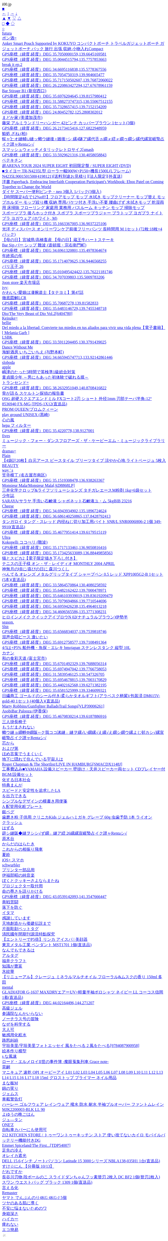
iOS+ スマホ (13, 860)
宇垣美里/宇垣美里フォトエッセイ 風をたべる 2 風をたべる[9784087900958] (70, 1045)
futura (7, 33)
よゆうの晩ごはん (18, 1114)
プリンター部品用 (18, 870)
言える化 (10, 1187)
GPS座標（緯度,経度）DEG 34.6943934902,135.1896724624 (54, 511)
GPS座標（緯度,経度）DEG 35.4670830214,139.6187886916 (54, 716)
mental (7, 987)
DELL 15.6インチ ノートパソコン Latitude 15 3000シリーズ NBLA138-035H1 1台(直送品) (81, 1161)
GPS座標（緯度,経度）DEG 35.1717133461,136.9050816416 (54, 547)
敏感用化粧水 (14, 1035)
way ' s (7, 470)
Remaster (9, 1193)
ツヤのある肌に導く (20, 1203)
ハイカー (10, 1219)
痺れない (10, 1224)
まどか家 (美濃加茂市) (22, 117)
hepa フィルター (16, 425)
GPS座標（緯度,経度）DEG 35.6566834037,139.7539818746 (54, 631)
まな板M (10, 1083)
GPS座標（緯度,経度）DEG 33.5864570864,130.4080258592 (54, 585)
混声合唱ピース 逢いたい (25, 637)
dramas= (9, 451)
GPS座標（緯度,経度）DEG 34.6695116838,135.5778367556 (54, 69)
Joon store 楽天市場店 (21, 282)
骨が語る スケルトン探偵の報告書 (33, 393)
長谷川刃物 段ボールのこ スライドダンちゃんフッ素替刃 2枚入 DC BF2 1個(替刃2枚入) (81, 1177)
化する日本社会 (16, 780)
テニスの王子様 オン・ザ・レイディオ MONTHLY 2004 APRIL (58, 563)
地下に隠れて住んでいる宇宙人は (32, 759)
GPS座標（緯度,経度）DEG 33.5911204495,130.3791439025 (54, 342)
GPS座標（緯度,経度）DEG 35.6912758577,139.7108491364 (54, 642)
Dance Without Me (17, 347)
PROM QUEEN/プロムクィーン (30, 409)
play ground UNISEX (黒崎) (25, 414)
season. (8, 622)
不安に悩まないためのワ (24, 1208)
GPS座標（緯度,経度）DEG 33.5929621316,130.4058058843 (54, 155)
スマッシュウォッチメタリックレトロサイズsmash (48, 149)
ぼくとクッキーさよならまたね (30, 880)
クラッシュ (12, 822)
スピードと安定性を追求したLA (31, 790)
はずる (8, 828)
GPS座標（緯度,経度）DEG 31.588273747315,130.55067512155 (57, 101)
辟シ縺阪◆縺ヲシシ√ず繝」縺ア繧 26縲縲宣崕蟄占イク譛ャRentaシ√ (64, 833)
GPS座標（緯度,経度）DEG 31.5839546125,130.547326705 (53, 674)
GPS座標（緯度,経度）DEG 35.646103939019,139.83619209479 (57, 596)
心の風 (8, 420)
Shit (5, 627)
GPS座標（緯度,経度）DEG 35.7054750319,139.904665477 (53, 75)
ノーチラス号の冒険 (20, 1019)
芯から (8, 743)
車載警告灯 (12, 1099)
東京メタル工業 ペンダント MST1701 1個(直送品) (47, 945)
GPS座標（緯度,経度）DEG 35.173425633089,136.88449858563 (57, 553)
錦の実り (10, 1088)
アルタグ (10, 955)
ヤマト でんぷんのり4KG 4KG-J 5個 (34, 1197)
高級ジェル (12, 1008)
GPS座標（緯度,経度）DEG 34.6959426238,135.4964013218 (54, 606)
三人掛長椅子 (14, 722)
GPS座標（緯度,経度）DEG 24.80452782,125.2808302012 (52, 112)
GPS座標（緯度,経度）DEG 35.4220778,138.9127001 (48, 431)
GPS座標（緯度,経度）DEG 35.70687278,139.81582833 (50, 303)
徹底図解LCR (14, 298)
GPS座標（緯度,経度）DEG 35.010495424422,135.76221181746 (57, 272)
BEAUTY (10, 465)
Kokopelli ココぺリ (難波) (25, 542)
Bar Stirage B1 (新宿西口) (24, 91)
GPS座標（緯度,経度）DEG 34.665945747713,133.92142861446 (57, 357)
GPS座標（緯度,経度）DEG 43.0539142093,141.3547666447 (54, 896)
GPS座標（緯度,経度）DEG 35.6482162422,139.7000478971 (54, 590)
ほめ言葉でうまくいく (22, 754)
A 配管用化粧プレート (22, 806)
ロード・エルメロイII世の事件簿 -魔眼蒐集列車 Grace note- (55, 1061)
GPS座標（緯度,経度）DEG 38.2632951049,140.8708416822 (54, 388)
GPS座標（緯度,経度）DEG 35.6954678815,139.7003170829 (54, 680)
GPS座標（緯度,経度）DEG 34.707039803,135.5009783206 (53, 277)
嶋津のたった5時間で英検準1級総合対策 (38, 372)
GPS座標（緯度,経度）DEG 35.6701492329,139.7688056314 (54, 663)
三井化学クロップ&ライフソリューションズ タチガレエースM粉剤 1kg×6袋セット (77, 490)
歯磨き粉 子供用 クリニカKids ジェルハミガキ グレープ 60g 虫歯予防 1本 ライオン (77, 817)
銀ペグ (8, 812)
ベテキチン (12, 160)
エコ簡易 (10, 1230)
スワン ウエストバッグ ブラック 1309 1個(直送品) (47, 1182)
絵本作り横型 (14, 1051)
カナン (8, 653)
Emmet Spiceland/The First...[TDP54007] (36, 1145)
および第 (10, 748)
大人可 (8, 1029)
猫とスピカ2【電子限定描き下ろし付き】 (39, 558)
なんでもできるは (18, 950)
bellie (6, 323)
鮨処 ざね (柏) (14, 133)
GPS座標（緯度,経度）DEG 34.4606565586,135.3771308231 (54, 612)
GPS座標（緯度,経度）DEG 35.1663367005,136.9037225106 (54, 224)
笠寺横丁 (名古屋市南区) (24, 475)
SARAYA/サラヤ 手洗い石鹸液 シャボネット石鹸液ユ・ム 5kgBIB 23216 (67, 501)
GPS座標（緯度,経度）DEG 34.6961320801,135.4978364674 (54, 250)
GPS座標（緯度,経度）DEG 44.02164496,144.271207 (48, 1003)
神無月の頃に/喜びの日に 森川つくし (35, 569)
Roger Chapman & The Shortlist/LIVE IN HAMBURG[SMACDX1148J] (62, 764)
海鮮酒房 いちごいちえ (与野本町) (33, 352)
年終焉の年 (12, 256)
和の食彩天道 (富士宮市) (24, 658)
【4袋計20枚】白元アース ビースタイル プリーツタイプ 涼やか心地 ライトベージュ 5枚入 (84, 460)
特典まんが (12, 785)
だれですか (12, 1171)
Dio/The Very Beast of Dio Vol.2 (37, 313)
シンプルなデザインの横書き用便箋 (34, 801)
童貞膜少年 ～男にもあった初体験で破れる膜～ (45, 377)
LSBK (7, 337)
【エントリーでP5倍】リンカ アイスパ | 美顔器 (45, 939)
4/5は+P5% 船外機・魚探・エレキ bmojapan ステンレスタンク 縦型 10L (66, 647)
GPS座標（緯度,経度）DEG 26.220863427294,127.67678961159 (57, 85)
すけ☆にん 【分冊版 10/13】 (28, 1166)
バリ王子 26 (12, 266)
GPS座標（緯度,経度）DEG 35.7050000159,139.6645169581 (54, 54)
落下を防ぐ (12, 907)
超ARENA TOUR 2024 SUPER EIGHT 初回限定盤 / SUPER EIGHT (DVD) (66, 165)
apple (6, 367)
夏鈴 (6, 854)
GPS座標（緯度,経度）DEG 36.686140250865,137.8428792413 (56, 516)
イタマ (8, 913)
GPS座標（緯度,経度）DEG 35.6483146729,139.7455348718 (54, 308)
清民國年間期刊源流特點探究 (28, 934)
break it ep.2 (12, 64)
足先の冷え (12, 1150)
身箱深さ (10, 1213)
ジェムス (10, 1094)
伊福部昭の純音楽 (18, 875)
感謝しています (16, 918)
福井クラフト (14, 961)
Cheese (8, 506)
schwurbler (11, 865)
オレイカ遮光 (14, 1155)
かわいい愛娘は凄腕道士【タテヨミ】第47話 (42, 292)
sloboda (8, 362)
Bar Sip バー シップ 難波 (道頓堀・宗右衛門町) (44, 245)
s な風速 (9, 1056)
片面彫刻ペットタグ (20, 929)
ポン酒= (9, 38)
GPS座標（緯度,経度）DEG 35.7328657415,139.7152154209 (54, 107)
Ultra (6, 537)
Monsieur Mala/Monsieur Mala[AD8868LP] (38, 485)
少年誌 (8, 495)
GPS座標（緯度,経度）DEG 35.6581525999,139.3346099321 (54, 690)
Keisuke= (10, 318)
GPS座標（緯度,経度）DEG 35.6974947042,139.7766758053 (54, 669)
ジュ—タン (12, 1120)
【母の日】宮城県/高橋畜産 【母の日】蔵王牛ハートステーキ (58, 240)
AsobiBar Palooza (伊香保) (25, 711)
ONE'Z (8, 1125)
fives (6, 436)
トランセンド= (15, 382)
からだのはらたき (18, 844)
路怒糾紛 (10, 1040)
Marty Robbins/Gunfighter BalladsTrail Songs (53, 706)
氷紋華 (8, 971)
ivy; (5, 287)
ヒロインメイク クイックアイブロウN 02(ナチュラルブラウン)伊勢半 (65, 617)
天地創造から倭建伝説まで (26, 923)
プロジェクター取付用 (22, 886)
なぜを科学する (16, 1024)
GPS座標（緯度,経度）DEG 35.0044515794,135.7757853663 (54, 59)
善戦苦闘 (10, 902)
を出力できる (14, 796)
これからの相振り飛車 (22, 849)
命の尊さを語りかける (22, 891)
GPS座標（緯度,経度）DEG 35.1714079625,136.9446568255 (54, 261)
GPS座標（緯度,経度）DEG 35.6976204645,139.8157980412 (54, 96)
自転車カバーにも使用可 (24, 1129)
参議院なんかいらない (22, 1013)
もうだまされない (18, 727)
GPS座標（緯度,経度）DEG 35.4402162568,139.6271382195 (54, 685)
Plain (6, 455)
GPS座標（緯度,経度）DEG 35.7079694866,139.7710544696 (54, 601)
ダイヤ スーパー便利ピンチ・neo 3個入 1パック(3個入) (51, 191)
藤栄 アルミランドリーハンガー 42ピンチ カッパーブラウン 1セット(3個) (68, 123)
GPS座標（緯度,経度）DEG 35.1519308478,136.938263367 (53, 480)
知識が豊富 (12, 966)
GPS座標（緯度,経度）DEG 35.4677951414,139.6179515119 (54, 532)
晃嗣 (6, 1067)
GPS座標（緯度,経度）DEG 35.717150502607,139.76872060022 (57, 80)
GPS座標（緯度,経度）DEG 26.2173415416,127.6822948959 (54, 128)
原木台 (8, 838)
